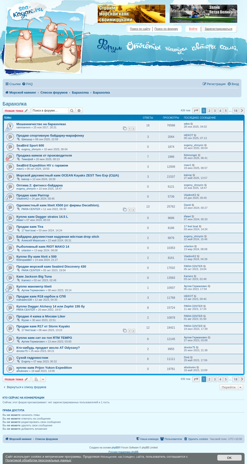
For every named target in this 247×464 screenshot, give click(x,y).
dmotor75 (22, 351)
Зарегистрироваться (218, 29)
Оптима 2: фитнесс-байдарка (40, 185)
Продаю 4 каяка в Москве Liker (41, 316)
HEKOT (188, 135)
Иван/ (20, 220)
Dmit (187, 357)
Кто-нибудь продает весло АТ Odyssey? (48, 348)
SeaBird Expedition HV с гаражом (42, 165)
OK (229, 458)
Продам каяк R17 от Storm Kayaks (43, 326)
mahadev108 (24, 299)
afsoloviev (22, 370)
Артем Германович (33, 290)
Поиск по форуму (166, 29)
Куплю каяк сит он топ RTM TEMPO (44, 338)
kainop (25, 179)
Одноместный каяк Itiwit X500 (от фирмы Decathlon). (58, 205)
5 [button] (226, 110)
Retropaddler (24, 259)
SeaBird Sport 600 (30, 145)
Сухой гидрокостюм (32, 357)
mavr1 (20, 168)
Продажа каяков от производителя (44, 155)
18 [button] (236, 110)
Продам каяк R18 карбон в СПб (41, 296)
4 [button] (220, 110)
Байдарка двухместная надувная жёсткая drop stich (58, 236)
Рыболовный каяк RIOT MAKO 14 (43, 246)
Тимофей (27, 159)
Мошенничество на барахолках (41, 124)
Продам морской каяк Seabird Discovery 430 (51, 266)
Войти (193, 29)
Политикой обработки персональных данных (38, 460)
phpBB (115, 447)
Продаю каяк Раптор (33, 195)
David (187, 204)
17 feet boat (29, 230)
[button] (196, 111)
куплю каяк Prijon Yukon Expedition (44, 367)
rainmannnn (24, 127)
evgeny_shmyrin (31, 149)
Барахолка (15, 103)
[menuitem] (27, 84)
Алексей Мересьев (33, 240)
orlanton (26, 250)
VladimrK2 (23, 198)
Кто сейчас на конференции (23, 397)
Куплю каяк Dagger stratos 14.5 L (42, 217)
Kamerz (26, 280)
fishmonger (190, 155)
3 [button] (215, 110)
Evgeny (26, 361)
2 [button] (209, 110)
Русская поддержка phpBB (123, 452)
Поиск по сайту (140, 29)
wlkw (187, 123)
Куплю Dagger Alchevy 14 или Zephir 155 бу (51, 306)
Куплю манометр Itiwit (34, 286)
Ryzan (25, 320)
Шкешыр (27, 139)
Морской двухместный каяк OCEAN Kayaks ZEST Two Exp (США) (68, 175)
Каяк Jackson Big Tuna (34, 276)
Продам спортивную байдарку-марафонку (50, 135)
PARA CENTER (31, 209)
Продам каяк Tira (30, 226)
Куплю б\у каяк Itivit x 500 (37, 256)
